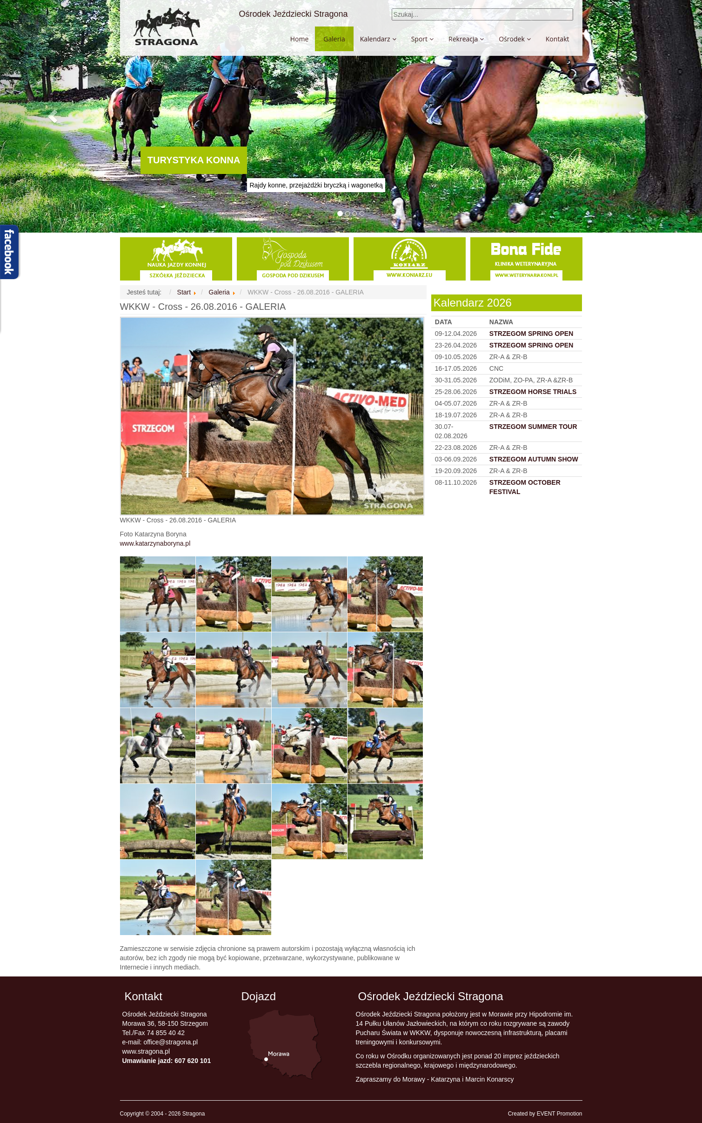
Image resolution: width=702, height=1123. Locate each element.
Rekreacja (463, 38)
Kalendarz (375, 38)
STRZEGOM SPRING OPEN (531, 345)
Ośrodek (512, 38)
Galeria (334, 38)
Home (299, 38)
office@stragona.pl (170, 1042)
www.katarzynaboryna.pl (155, 543)
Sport (419, 38)
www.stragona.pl (146, 1051)
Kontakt (557, 38)
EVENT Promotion (559, 1113)
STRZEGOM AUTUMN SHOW (533, 459)
